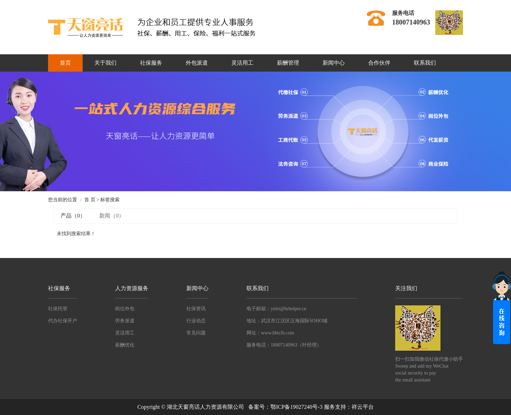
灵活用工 (242, 63)
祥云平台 (363, 407)
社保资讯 (196, 308)
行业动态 (196, 320)
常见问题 (196, 332)
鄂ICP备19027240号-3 (296, 407)
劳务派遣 (124, 320)
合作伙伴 (379, 63)
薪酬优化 (124, 345)
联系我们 (425, 63)
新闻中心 (334, 63)
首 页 (89, 199)
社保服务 (151, 63)
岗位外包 (124, 308)
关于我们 (105, 63)
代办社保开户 (62, 320)
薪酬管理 (288, 63)
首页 (65, 63)
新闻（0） (111, 216)
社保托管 (57, 308)
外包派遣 (197, 63)
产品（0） (73, 216)
